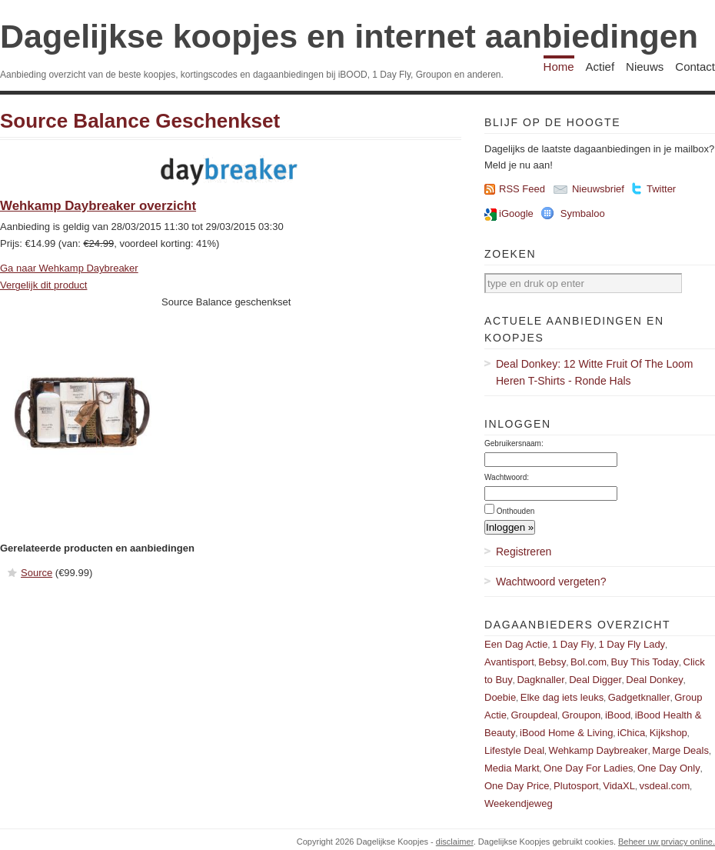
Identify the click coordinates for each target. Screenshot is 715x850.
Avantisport (509, 662)
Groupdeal (533, 715)
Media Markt (512, 768)
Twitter (661, 189)
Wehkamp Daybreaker (598, 750)
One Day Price (517, 786)
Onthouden (516, 511)
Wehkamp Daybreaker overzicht (98, 205)
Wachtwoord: (506, 477)
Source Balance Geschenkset (140, 120)
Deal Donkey (654, 679)
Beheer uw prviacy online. (666, 841)
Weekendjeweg (518, 803)
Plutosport (576, 786)
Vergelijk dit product (43, 285)
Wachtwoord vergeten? (551, 581)
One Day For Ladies (588, 768)
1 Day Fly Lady (631, 644)
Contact (695, 66)
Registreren (523, 551)
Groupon (581, 715)
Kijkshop (668, 732)
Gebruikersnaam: (514, 443)
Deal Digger (595, 679)
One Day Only (668, 768)
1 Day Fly (573, 644)
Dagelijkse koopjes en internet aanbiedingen (349, 36)
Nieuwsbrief (598, 189)
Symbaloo (582, 213)
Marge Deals (680, 750)
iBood (617, 715)
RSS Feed (522, 189)
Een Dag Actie (515, 644)
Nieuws (644, 66)
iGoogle (516, 213)
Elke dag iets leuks (562, 697)
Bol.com (588, 662)
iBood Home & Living (566, 732)
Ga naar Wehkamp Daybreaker (69, 268)
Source (36, 572)
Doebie (500, 697)
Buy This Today (645, 662)
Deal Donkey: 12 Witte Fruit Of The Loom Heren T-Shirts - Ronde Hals (594, 372)
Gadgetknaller (639, 697)
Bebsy (552, 662)
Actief (600, 66)
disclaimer (455, 841)
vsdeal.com (664, 786)
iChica (631, 732)
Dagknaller (540, 679)
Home (559, 66)
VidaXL (619, 786)
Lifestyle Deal (514, 750)
